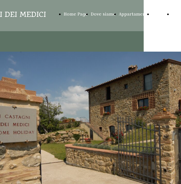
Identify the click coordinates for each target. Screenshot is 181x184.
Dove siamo (103, 14)
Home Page (76, 14)
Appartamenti (134, 14)
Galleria (160, 14)
